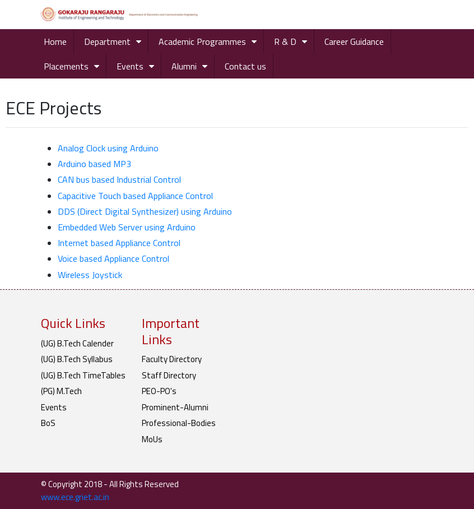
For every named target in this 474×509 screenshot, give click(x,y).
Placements (66, 66)
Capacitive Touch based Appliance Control (135, 195)
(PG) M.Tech (61, 391)
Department (107, 41)
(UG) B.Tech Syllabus (77, 359)
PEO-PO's (159, 391)
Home (55, 41)
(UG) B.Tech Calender (77, 343)
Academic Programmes (202, 41)
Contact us (245, 66)
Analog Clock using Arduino (108, 148)
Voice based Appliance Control (113, 258)
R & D (285, 41)
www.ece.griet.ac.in (75, 497)
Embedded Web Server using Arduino (127, 227)
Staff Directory (169, 375)
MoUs (152, 439)
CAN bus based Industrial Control (119, 179)
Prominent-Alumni (175, 407)
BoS (48, 423)
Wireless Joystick (90, 274)
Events (130, 66)
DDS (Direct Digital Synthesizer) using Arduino (145, 211)
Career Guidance (354, 41)
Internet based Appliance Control (119, 242)
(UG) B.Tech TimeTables (83, 375)
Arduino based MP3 (94, 163)
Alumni (184, 66)
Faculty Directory (172, 359)
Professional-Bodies (179, 423)
